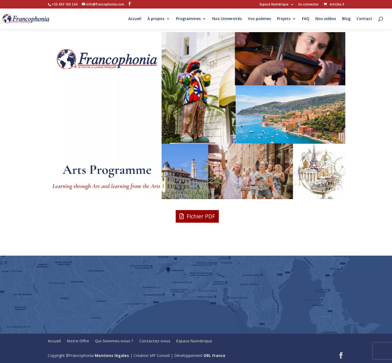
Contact (364, 19)
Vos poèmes (259, 19)
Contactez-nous (154, 341)
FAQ (305, 19)
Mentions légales (112, 355)
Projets (283, 19)
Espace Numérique (274, 5)
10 (218, 188)
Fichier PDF (201, 216)
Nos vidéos (325, 19)
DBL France (214, 355)
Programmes (188, 19)
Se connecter (308, 5)
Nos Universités (227, 19)
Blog (346, 19)
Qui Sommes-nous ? (114, 341)
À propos (155, 19)
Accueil (134, 19)
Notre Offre (78, 341)
